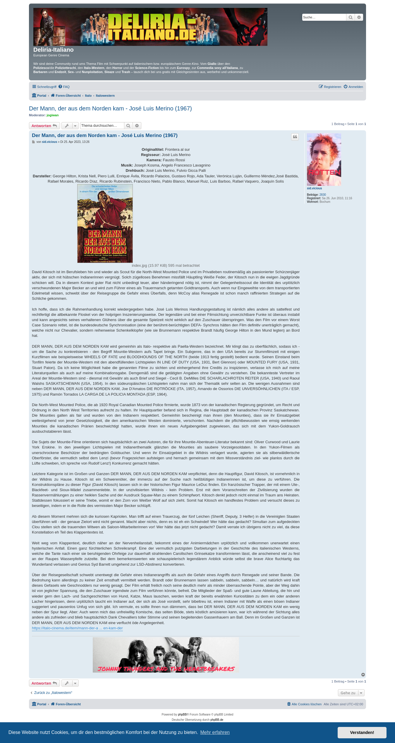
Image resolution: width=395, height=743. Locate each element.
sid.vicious (314, 188)
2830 (323, 194)
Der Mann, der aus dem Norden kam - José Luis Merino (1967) (110, 108)
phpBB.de (216, 719)
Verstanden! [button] (362, 732)
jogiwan (53, 115)
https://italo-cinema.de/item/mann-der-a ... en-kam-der (77, 628)
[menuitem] (64, 86)
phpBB (182, 714)
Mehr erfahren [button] (215, 732)
